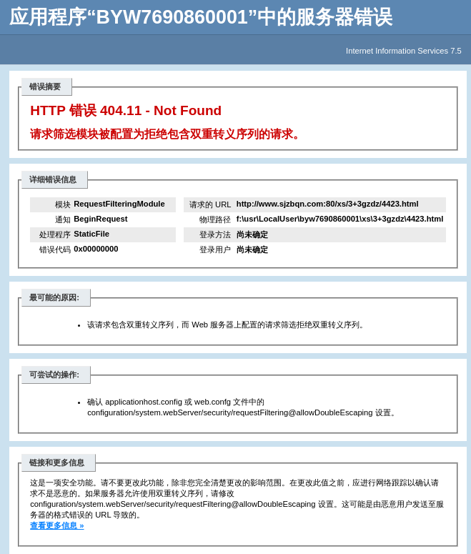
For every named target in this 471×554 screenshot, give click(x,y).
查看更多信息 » (57, 525)
